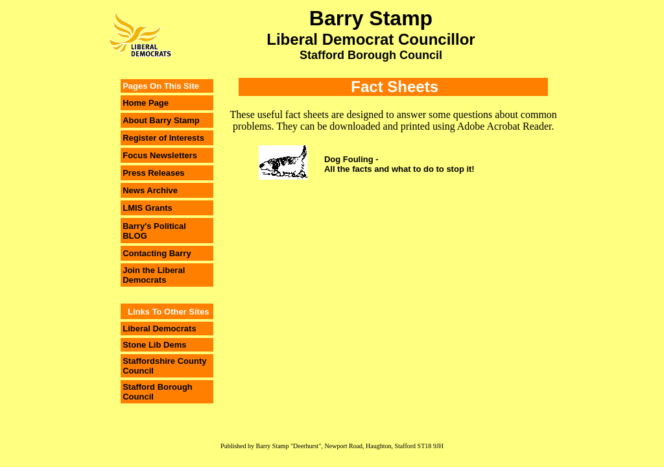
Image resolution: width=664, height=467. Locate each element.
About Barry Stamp (161, 120)
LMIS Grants (147, 208)
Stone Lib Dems (154, 345)
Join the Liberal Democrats (154, 275)
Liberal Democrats (159, 328)
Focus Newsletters (160, 155)
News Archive (150, 190)
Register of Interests (163, 138)
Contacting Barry (157, 253)
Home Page (146, 103)
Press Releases (153, 173)
